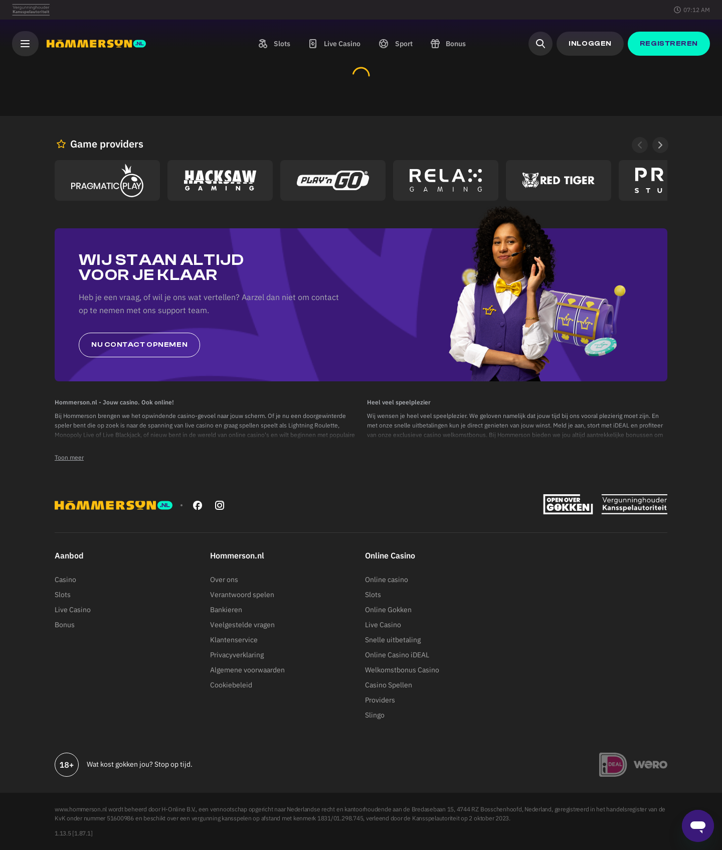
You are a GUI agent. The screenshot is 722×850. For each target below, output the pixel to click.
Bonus (65, 624)
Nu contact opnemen (139, 345)
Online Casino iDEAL (397, 654)
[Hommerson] (96, 44)
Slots (63, 594)
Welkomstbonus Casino (402, 669)
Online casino (386, 579)
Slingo (375, 715)
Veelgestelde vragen (242, 624)
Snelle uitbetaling (393, 639)
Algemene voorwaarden (247, 669)
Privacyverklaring (237, 654)
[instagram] (220, 505)
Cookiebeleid (231, 684)
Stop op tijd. (173, 764)
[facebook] (198, 505)
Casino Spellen (388, 684)
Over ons (224, 579)
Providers (380, 699)
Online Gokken (388, 609)
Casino (65, 579)
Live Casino (73, 609)
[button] (273, 43)
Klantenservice (234, 639)
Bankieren (226, 609)
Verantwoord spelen (242, 594)
